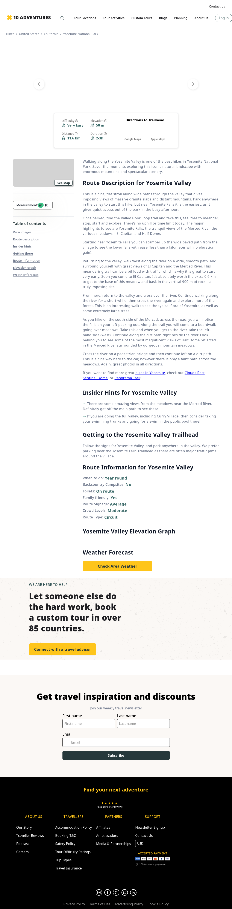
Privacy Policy (74, 904)
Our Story (24, 827)
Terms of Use (99, 904)
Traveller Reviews (30, 835)
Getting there (23, 253)
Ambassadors (107, 835)
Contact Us (144, 835)
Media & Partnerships (113, 843)
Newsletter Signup (150, 827)
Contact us (217, 6)
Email (67, 734)
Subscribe (116, 755)
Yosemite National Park (80, 34)
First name (72, 715)
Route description (26, 239)
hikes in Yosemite (150, 372)
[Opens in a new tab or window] (132, 135)
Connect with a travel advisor (62, 649)
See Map (64, 183)
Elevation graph (24, 268)
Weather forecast (26, 275)
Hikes (10, 34)
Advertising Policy (129, 904)
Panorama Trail (127, 378)
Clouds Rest (195, 372)
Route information (26, 260)
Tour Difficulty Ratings (73, 851)
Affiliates (103, 827)
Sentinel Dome (95, 378)
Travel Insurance (68, 868)
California (51, 34)
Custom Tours (141, 18)
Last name (126, 715)
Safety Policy (65, 843)
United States (29, 34)
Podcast (22, 843)
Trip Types (63, 860)
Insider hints (22, 246)
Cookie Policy (158, 904)
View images (22, 232)
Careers (22, 851)
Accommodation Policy (73, 827)
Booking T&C (65, 835)
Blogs (163, 18)
